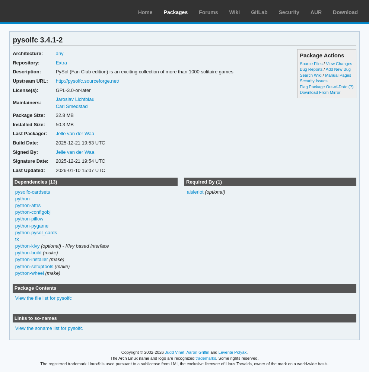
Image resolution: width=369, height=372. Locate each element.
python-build (28, 252)
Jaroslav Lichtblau (75, 99)
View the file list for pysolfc (43, 298)
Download (345, 12)
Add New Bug (338, 69)
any (60, 53)
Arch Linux (41, 11)
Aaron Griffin (197, 352)
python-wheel (29, 273)
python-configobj (33, 212)
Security (289, 12)
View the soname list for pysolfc (49, 328)
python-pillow (29, 219)
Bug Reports (311, 69)
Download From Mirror (320, 92)
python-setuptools (34, 266)
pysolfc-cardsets (32, 192)
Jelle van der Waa (75, 133)
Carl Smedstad (72, 106)
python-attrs (28, 205)
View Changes (339, 63)
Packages (176, 12)
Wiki (234, 12)
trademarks (205, 358)
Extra (61, 63)
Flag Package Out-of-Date (323, 87)
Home (145, 12)
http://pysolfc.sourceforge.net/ (87, 81)
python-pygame (32, 226)
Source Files (311, 63)
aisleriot (195, 192)
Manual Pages (338, 75)
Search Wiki (311, 75)
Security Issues (313, 81)
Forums (208, 12)
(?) (351, 87)
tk (17, 239)
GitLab (259, 12)
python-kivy (27, 246)
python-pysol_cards (36, 232)
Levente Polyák (232, 352)
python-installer (31, 259)
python (22, 198)
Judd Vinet (174, 352)
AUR (316, 12)
